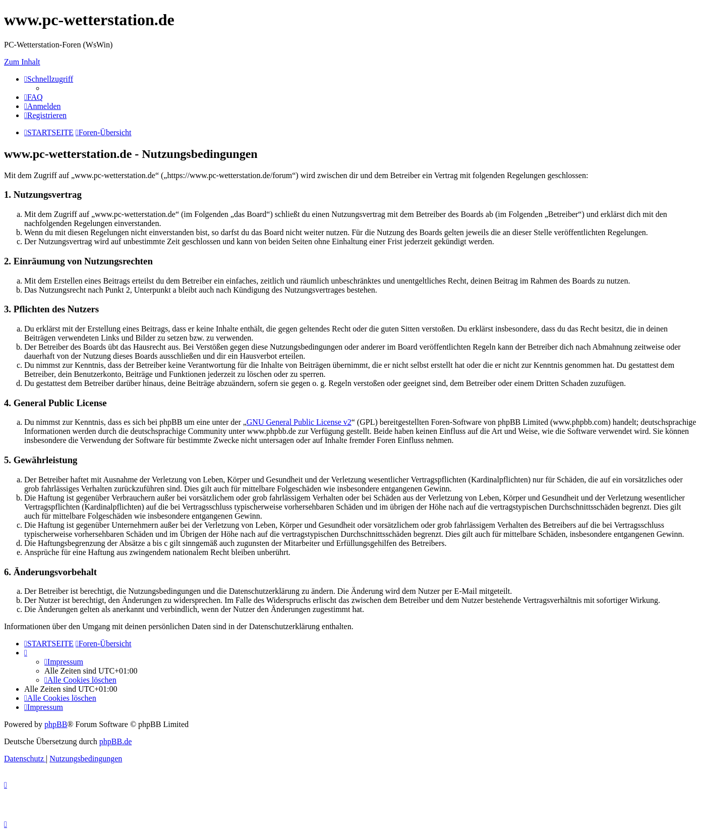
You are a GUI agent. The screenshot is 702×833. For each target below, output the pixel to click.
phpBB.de (115, 741)
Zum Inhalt (22, 62)
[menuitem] (33, 97)
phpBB (55, 724)
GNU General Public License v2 (299, 422)
